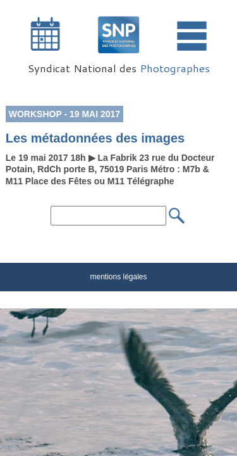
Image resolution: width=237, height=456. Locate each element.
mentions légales (118, 276)
